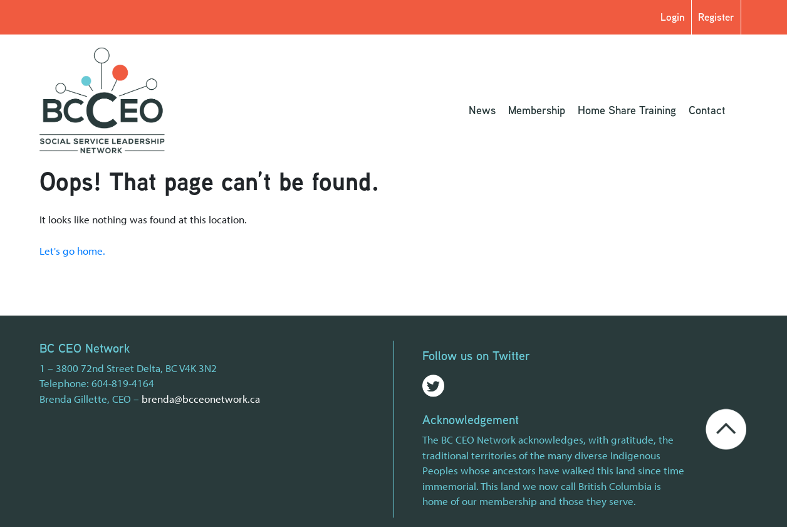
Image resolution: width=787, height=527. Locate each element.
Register (716, 16)
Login (672, 16)
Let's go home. (72, 250)
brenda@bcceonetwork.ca (201, 398)
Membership (536, 109)
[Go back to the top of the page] (726, 427)
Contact (707, 109)
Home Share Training (627, 109)
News (482, 109)
